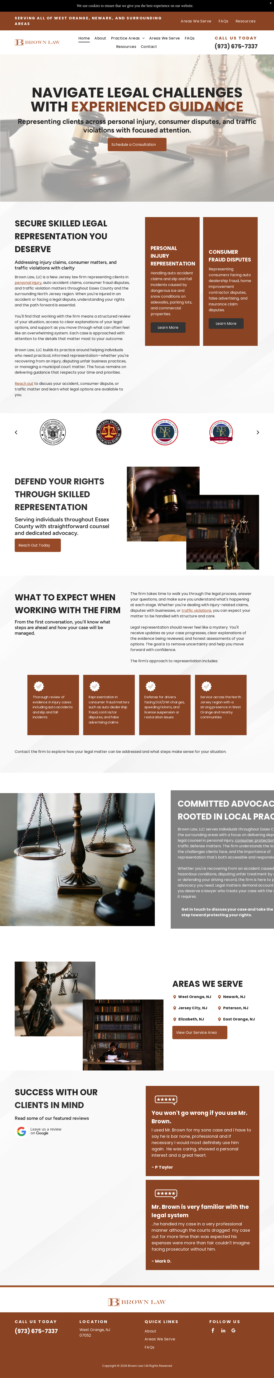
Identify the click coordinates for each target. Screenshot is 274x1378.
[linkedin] (223, 1331)
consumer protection (253, 840)
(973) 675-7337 (236, 35)
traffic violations (196, 610)
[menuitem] (196, 9)
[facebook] (212, 1331)
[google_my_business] (233, 1331)
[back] (16, 432)
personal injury (28, 282)
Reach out (24, 383)
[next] (258, 432)
